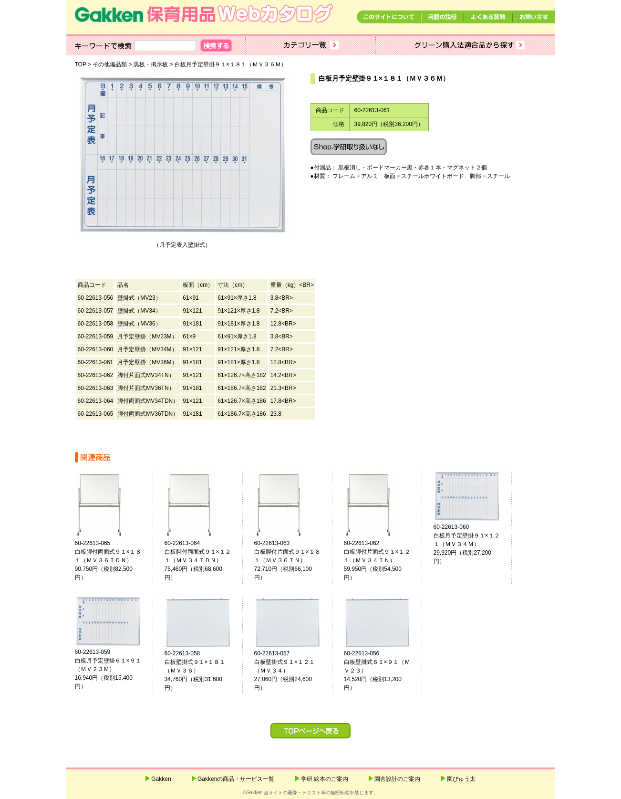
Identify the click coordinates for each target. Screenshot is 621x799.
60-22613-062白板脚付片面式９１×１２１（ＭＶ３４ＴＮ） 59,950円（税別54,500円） (378, 560)
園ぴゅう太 (461, 779)
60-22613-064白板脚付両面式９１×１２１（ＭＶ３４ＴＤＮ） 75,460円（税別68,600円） (199, 560)
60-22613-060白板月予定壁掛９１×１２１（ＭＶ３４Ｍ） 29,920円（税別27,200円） (468, 544)
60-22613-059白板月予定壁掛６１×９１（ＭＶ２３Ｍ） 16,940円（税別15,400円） (109, 669)
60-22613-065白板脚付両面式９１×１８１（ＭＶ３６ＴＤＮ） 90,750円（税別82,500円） (109, 560)
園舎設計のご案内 (397, 779)
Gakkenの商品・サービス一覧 (235, 779)
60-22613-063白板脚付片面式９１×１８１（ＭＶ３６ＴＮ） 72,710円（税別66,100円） (288, 560)
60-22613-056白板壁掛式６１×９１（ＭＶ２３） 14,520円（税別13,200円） (378, 670)
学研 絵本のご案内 (324, 779)
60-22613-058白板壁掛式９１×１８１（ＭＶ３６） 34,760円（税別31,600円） (202, 670)
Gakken (161, 779)
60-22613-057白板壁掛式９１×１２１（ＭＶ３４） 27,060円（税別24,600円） (291, 670)
